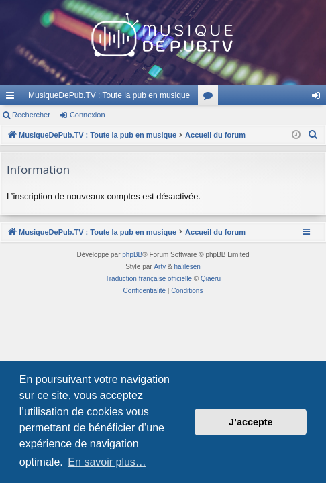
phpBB (132, 254)
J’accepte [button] (251, 422)
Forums (210, 98)
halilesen (187, 266)
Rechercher (31, 115)
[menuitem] (313, 134)
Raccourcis (12, 98)
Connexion (87, 115)
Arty (160, 266)
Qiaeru (211, 278)
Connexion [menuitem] (319, 98)
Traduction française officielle (148, 278)
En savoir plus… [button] (107, 462)
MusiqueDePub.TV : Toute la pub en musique (109, 95)
